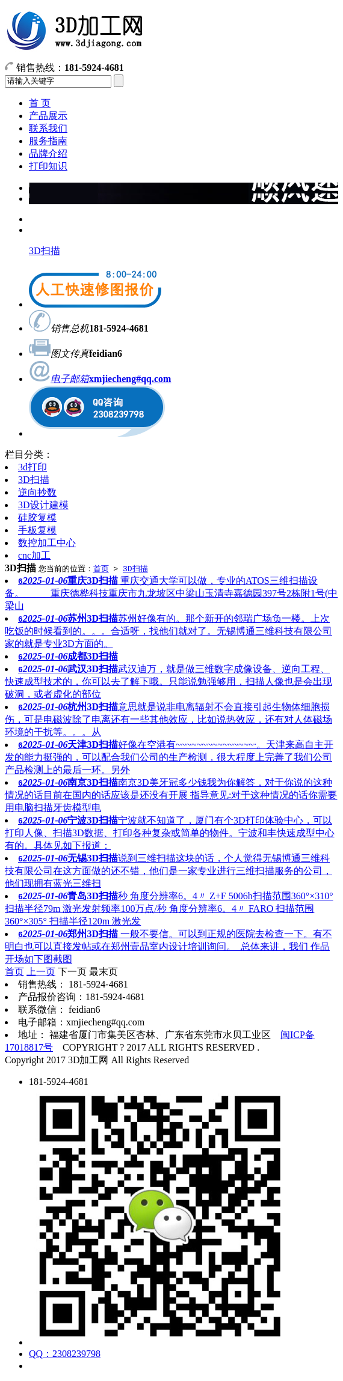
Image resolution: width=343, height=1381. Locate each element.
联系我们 (48, 128)
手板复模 (37, 530)
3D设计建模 (43, 505)
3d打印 (32, 467)
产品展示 (48, 116)
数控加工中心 (47, 543)
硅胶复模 (37, 517)
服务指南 (48, 141)
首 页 (40, 103)
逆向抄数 (37, 492)
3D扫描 (44, 251)
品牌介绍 (48, 153)
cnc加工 (34, 555)
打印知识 (48, 166)
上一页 (40, 972)
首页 (101, 568)
